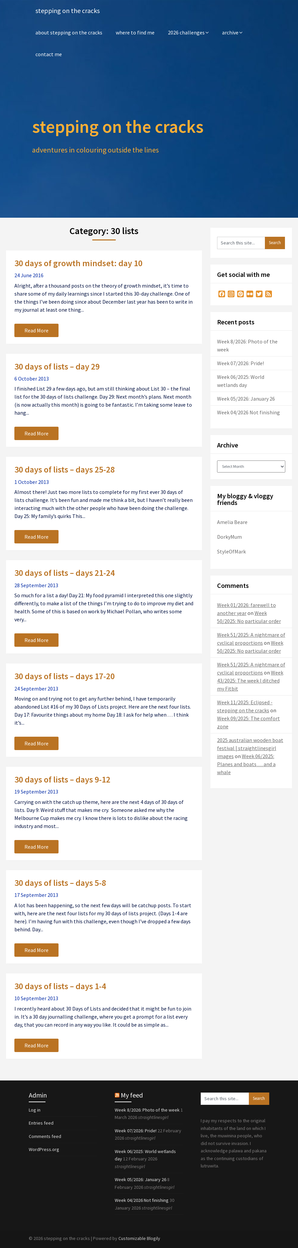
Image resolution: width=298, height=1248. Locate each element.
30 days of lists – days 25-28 (64, 469)
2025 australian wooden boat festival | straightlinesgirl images (250, 748)
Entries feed (41, 1123)
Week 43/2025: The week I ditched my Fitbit (250, 680)
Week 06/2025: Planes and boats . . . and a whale (246, 764)
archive (230, 32)
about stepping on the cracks (68, 32)
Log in (34, 1110)
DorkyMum (229, 536)
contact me (48, 54)
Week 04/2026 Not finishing (248, 412)
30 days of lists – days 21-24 (64, 572)
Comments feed (45, 1136)
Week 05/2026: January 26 (246, 398)
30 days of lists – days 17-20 (64, 676)
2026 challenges (186, 32)
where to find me (135, 32)
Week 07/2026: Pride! (240, 363)
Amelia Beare (232, 522)
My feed (132, 1095)
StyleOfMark (231, 551)
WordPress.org (44, 1149)
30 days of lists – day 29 (57, 366)
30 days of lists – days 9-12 (62, 779)
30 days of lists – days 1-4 (60, 986)
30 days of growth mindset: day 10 (78, 263)
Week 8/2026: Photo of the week (147, 1110)
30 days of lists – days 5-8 (60, 882)
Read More (36, 330)
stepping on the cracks (67, 11)
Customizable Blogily (139, 1238)
